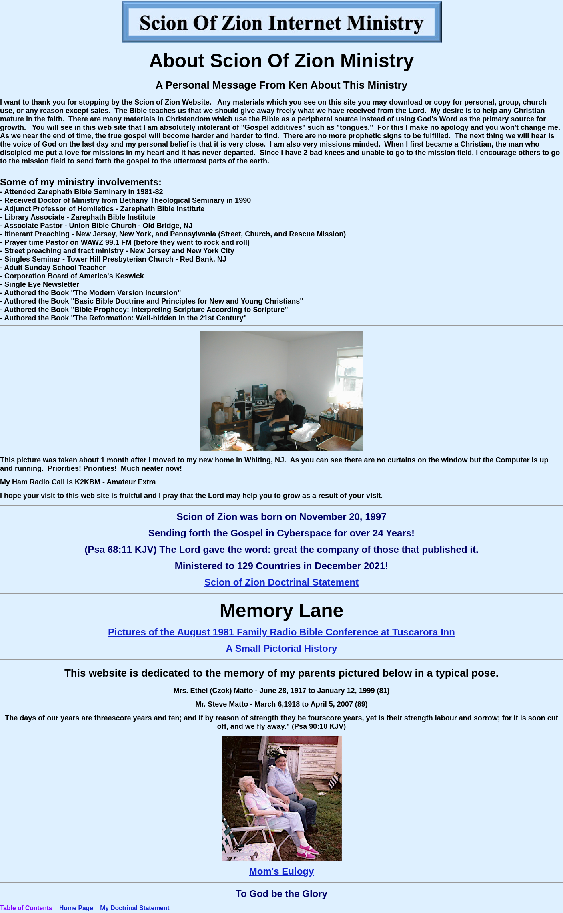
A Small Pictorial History (281, 648)
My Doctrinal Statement (134, 908)
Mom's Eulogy (281, 871)
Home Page (76, 908)
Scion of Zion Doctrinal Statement (281, 582)
